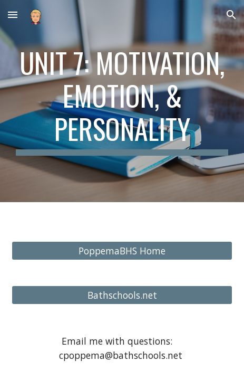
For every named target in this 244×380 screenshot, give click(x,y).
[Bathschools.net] (122, 295)
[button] (12, 14)
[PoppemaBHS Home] (122, 250)
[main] (122, 101)
